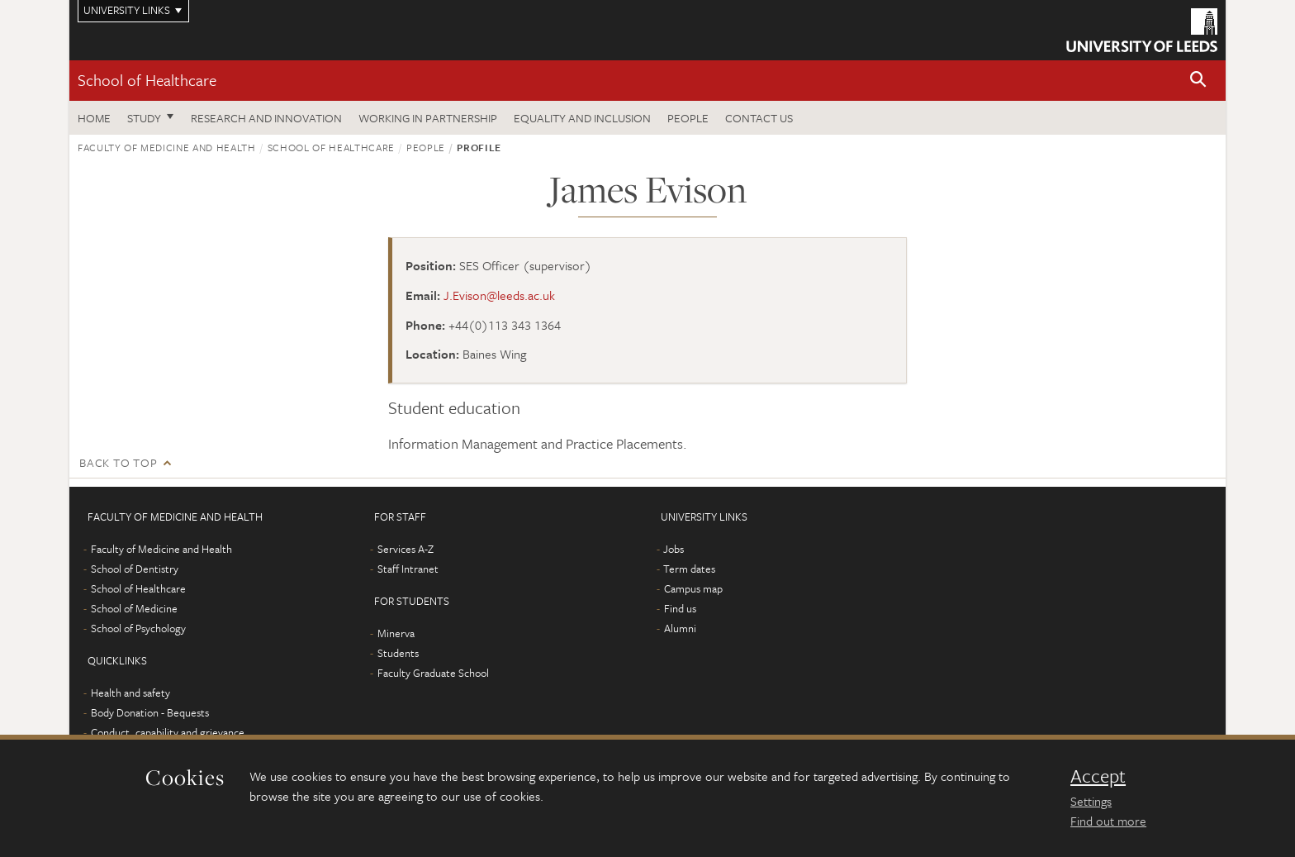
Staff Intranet (408, 568)
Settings (1091, 801)
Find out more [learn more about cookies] (1108, 821)
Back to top (118, 462)
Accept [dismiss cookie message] (1098, 776)
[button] (1198, 81)
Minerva (396, 633)
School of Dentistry (134, 568)
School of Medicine (134, 608)
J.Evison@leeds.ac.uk (499, 295)
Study (144, 117)
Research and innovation (266, 117)
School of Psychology (138, 628)
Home (94, 117)
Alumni (680, 628)
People (688, 117)
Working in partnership (427, 117)
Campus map (693, 588)
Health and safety (130, 692)
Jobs (673, 548)
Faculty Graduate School (433, 672)
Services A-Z (405, 548)
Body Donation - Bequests (150, 712)
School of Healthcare (147, 80)
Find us (680, 608)
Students (398, 653)
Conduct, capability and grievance (167, 732)
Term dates (689, 568)
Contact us (759, 117)
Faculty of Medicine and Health (167, 147)
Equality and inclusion (582, 117)
